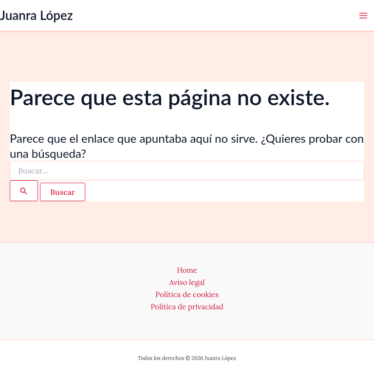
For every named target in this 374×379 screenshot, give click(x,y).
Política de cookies (187, 294)
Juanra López (36, 15)
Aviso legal (187, 282)
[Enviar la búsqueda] (24, 190)
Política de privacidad (187, 306)
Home (187, 270)
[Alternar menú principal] (363, 15)
